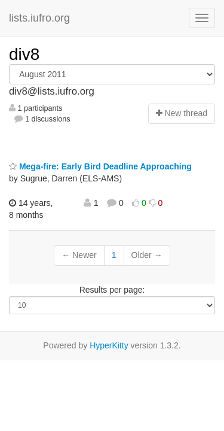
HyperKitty (109, 345)
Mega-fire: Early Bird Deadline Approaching (100, 166)
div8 (24, 54)
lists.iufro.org (39, 18)
